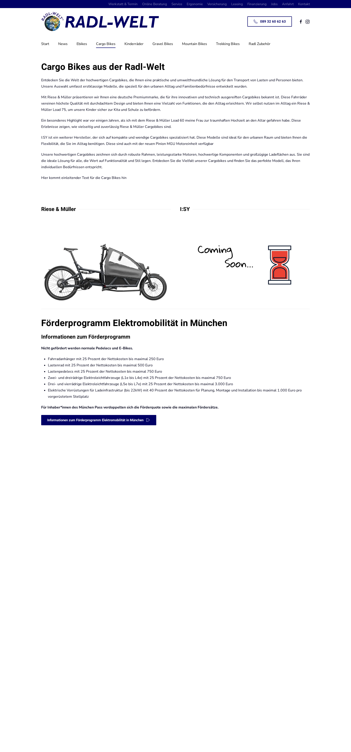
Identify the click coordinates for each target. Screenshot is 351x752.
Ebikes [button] (82, 43)
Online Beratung (154, 4)
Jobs (274, 4)
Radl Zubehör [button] (259, 43)
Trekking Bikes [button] (228, 43)
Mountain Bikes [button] (194, 43)
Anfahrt (288, 4)
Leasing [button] (237, 4)
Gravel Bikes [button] (162, 43)
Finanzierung (257, 4)
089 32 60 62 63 (269, 21)
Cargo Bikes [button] (106, 43)
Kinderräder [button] (133, 43)
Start (45, 43)
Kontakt (304, 4)
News (63, 43)
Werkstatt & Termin (123, 4)
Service (176, 4)
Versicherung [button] (217, 4)
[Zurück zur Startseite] (102, 21)
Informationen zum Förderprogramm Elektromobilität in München (98, 420)
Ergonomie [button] (195, 4)
